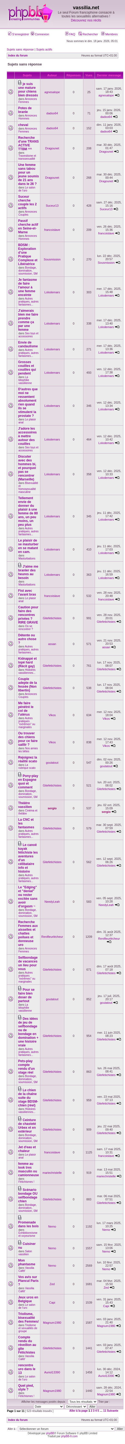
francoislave (52, 229)
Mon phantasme (26, 1262)
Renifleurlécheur (52, 936)
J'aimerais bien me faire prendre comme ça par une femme (28, 320)
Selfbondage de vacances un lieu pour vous (28, 963)
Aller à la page (78, 1410)
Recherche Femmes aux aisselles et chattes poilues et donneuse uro (28, 933)
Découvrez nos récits (86, 20)
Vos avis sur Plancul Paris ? (28, 1280)
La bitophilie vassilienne (25, 380)
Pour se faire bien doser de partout (26, 995)
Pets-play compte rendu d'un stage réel (26, 1066)
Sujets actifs (44, 49)
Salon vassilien (25, 1253)
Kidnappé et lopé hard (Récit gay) (27, 662)
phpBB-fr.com (69, 1436)
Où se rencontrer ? (25, 628)
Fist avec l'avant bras (27, 592)
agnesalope (52, 92)
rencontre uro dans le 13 (26, 1369)
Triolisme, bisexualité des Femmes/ (28, 1317)
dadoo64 (52, 113)
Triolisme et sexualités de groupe (27, 1328)
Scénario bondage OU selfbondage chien (27, 1195)
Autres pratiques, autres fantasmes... (28, 301)
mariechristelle (52, 1172)
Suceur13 (52, 205)
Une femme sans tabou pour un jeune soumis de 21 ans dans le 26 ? (28, 174)
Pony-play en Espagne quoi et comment (28, 781)
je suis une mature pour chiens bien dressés (28, 89)
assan (52, 644)
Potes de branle (25, 110)
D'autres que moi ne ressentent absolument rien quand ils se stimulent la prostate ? (28, 402)
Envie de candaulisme (28, 344)
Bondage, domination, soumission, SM (28, 270)
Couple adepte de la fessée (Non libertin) (27, 684)
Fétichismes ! (26, 1181)
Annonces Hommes (27, 117)
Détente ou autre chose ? (27, 639)
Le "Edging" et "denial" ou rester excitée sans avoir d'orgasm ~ (27, 896)
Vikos (52, 715)
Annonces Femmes (27, 100)
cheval (23, 125)
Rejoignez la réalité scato (27, 759)
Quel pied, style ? (26, 1387)
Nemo (52, 1226)
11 (104, 1410)
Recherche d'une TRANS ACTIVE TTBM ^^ (28, 143)
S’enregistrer (18, 34)
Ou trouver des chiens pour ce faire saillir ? (28, 739)
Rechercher (88, 34)
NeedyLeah (52, 901)
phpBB (50, 1433)
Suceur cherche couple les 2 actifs (27, 202)
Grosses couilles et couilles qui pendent (27, 367)
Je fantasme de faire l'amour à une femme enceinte (27, 287)
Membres (109, 34)
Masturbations (26, 558)
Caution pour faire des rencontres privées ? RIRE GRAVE (28, 614)
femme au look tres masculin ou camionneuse (28, 1169)
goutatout (52, 762)
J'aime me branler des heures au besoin (28, 572)
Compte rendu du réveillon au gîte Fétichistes (27, 1344)
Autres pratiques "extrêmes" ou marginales (26, 723)
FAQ (70, 34)
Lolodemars (52, 292)
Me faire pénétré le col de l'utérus (26, 708)
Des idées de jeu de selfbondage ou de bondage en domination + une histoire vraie (28, 1032)
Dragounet (52, 148)
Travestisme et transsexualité (27, 157)
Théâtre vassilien (25, 805)
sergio (52, 808)
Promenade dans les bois (28, 1224)
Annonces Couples (27, 213)
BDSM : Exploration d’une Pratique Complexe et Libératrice (27, 254)
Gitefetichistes (52, 618)
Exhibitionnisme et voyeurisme (27, 1234)
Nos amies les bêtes (28, 750)
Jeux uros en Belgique (28, 1299)
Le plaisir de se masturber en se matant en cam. (28, 546)
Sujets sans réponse (20, 49)
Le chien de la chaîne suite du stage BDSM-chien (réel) (28, 1097)
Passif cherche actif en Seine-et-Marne (28, 226)
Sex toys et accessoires (28, 335)
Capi (52, 1302)
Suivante (112, 1410)
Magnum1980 (52, 1322)
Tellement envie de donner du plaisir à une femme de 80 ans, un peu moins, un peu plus (28, 511)
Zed (52, 1284)
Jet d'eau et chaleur (27, 1149)
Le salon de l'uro (26, 189)
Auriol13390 (52, 1372)
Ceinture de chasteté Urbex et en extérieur (27, 1125)
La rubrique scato (26, 766)
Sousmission (52, 259)
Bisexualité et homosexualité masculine (28, 487)
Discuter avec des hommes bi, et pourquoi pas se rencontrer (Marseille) (27, 468)
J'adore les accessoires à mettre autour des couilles (27, 436)
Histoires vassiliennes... (26, 671)
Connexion (40, 34)
